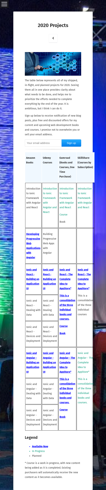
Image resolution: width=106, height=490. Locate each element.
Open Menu (4, 4)
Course (64, 326)
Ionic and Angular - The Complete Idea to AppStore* (67, 362)
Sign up (71, 142)
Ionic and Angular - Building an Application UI (32, 362)
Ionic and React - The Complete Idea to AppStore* (66, 279)
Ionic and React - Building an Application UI (32, 279)
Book (63, 333)
